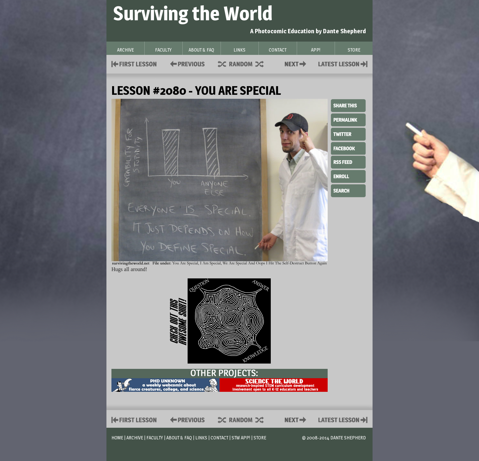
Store (259, 437)
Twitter (348, 134)
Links (201, 437)
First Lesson (134, 63)
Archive (134, 437)
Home (117, 437)
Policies (186, 63)
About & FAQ (179, 437)
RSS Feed (348, 162)
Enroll (348, 176)
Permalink (348, 120)
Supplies (245, 63)
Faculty (154, 437)
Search (348, 190)
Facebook (348, 148)
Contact (296, 63)
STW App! (241, 437)
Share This (348, 106)
